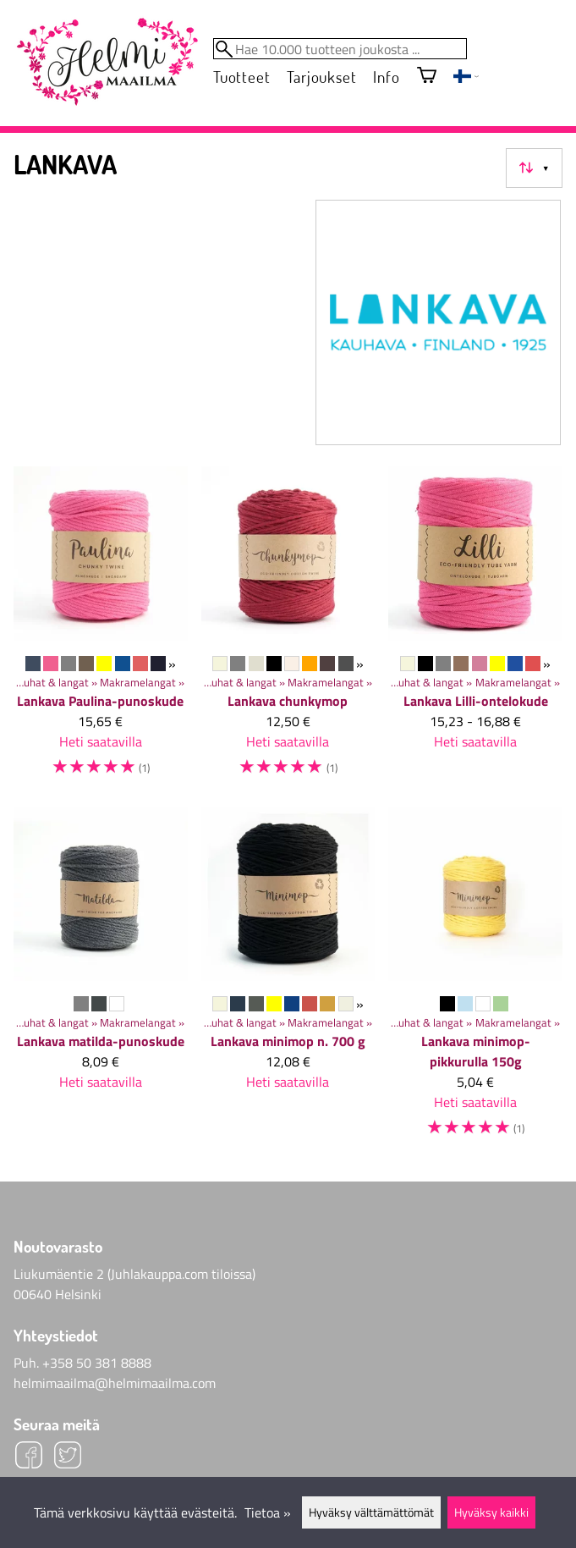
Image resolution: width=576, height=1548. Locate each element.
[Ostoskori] (426, 76)
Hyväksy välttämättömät (371, 1512)
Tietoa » (267, 1512)
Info (386, 76)
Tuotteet (241, 76)
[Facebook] (29, 1457)
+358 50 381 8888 (96, 1362)
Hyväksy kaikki (491, 1512)
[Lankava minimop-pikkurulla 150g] (475, 980)
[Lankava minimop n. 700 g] (288, 980)
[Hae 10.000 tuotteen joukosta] (340, 48)
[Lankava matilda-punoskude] (101, 980)
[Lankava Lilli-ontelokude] (475, 629)
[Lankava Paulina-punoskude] (101, 629)
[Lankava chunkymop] (288, 629)
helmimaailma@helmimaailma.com (115, 1383)
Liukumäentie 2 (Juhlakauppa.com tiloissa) (134, 1274)
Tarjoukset (321, 76)
